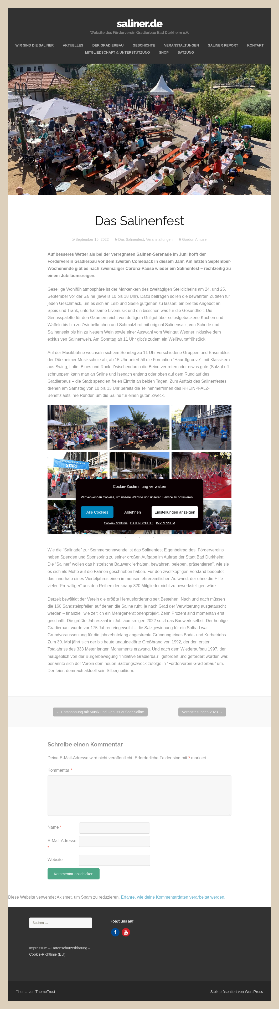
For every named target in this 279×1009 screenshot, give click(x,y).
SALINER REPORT (223, 45)
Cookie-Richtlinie (115, 523)
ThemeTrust (45, 992)
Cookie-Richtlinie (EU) (47, 954)
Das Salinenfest (131, 239)
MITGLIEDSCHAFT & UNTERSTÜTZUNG (117, 52)
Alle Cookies (97, 512)
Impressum (38, 948)
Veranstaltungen (159, 239)
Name (54, 827)
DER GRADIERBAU (107, 45)
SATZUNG (186, 52)
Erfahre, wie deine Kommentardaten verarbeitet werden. (173, 897)
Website (55, 859)
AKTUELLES (73, 45)
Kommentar (60, 770)
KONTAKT (255, 45)
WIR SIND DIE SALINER (35, 45)
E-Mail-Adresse (62, 844)
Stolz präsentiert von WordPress (236, 992)
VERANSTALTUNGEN (181, 45)
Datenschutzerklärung (69, 948)
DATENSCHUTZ (141, 523)
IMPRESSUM (165, 523)
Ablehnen (132, 512)
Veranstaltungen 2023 (202, 712)
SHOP (164, 52)
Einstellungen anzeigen (174, 512)
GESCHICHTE (144, 45)
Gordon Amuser (195, 239)
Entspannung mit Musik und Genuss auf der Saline (100, 712)
